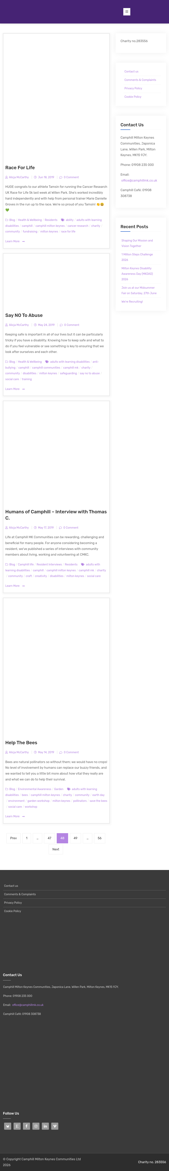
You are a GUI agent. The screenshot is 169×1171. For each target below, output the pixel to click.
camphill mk (71, 367)
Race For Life (20, 167)
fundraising (30, 231)
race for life (68, 231)
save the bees (98, 801)
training (27, 379)
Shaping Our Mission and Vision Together (137, 243)
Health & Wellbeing (30, 220)
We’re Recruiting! (132, 301)
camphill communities (46, 367)
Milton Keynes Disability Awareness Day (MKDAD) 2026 (137, 274)
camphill (27, 226)
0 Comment (71, 177)
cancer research (78, 226)
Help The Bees (21, 742)
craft (29, 576)
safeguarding (68, 373)
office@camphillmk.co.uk (139, 180)
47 (51, 836)
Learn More (15, 242)
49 (77, 836)
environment (16, 801)
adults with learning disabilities (70, 362)
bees (25, 795)
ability (69, 220)
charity (95, 226)
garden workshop (38, 801)
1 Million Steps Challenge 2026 (137, 257)
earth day (98, 795)
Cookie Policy (132, 97)
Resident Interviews (49, 564)
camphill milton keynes (50, 226)
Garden (58, 789)
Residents (51, 220)
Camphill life (26, 564)
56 (101, 836)
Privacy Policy (133, 88)
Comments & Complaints (140, 80)
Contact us (131, 71)
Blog (12, 220)
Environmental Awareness (34, 789)
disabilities (29, 373)
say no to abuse (90, 373)
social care (12, 379)
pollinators (80, 801)
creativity (41, 576)
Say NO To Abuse (24, 315)
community (12, 231)
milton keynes (49, 231)
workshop (31, 806)
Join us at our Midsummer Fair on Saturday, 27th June (139, 290)
